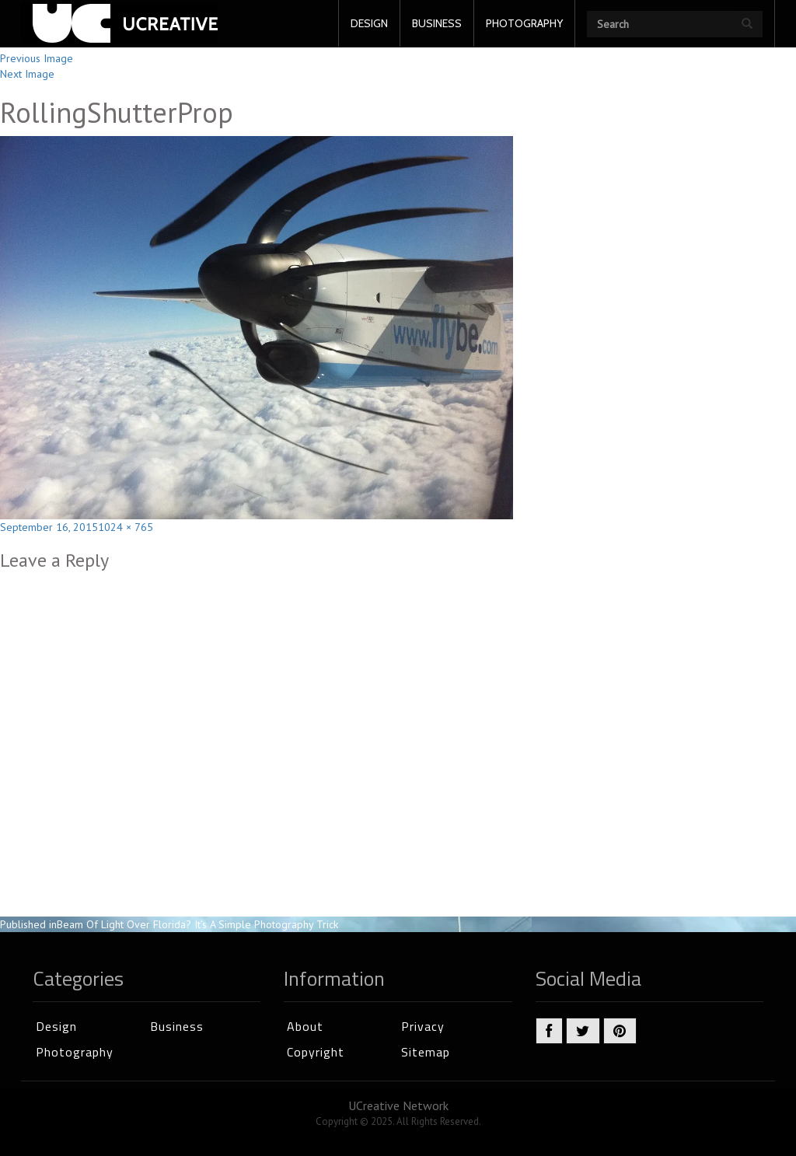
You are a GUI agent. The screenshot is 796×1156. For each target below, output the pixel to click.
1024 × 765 (125, 527)
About (305, 1026)
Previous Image (36, 58)
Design (56, 1026)
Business (177, 1026)
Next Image (27, 74)
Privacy (423, 1026)
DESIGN (369, 23)
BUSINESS (437, 23)
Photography (74, 1051)
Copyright (315, 1051)
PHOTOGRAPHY (524, 23)
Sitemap (425, 1051)
